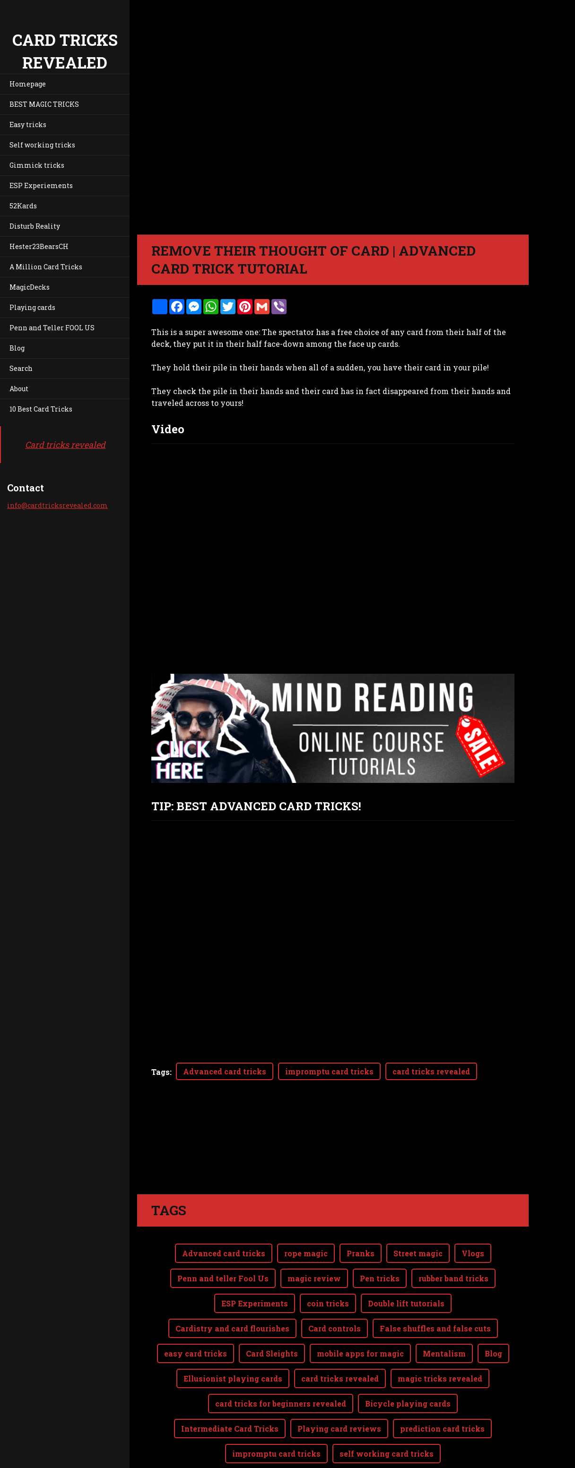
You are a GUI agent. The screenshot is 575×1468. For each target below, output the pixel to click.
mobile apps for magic (360, 1316)
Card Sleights (272, 1316)
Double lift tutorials (406, 1266)
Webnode (506, 1455)
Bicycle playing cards (408, 1366)
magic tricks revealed (440, 1341)
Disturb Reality (34, 226)
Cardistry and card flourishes (232, 1291)
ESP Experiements (41, 185)
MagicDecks (29, 287)
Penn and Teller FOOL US (52, 327)
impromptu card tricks (329, 1071)
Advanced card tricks (224, 1071)
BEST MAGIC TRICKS (44, 104)
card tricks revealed (431, 1071)
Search (21, 368)
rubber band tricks (453, 1240)
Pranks (361, 1215)
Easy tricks (27, 124)
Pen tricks (380, 1240)
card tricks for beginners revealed (280, 1366)
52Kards (23, 205)
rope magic (306, 1215)
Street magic (418, 1215)
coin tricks (328, 1266)
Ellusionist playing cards (232, 1341)
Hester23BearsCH (39, 246)
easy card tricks (195, 1316)
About (18, 388)
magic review (314, 1240)
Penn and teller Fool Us (223, 1240)
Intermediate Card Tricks (230, 1391)
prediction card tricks (442, 1391)
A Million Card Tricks (45, 266)
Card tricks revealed (65, 444)
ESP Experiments (254, 1266)
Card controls (334, 1291)
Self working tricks (42, 144)
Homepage (27, 83)
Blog (17, 347)
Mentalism (444, 1316)
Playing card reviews (339, 1391)
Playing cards (32, 307)
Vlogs (473, 1215)
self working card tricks (387, 1416)
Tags (160, 1072)
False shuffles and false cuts (435, 1291)
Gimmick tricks (36, 165)
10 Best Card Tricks (40, 408)
